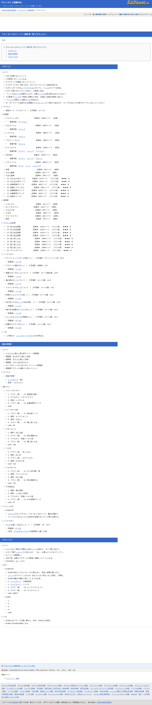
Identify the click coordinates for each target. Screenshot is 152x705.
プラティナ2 (13, 57)
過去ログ (138, 14)
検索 (104, 14)
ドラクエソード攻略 (122, 688)
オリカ (17, 94)
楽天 (140, 694)
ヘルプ (109, 14)
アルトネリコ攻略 (95, 685)
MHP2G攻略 (104, 691)
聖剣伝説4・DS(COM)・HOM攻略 (56, 688)
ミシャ (40, 94)
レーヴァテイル (27, 88)
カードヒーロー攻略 (55, 694)
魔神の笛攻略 (19, 694)
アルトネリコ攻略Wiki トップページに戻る (19, 666)
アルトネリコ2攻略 (111, 685)
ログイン (147, 14)
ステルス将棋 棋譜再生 (101, 694)
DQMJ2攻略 (84, 688)
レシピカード (13, 380)
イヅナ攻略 (30, 694)
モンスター (25, 531)
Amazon (134, 694)
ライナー (21, 151)
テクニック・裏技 (12, 678)
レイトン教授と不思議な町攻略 (121, 691)
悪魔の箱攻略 (139, 691)
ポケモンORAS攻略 (38, 685)
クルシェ (21, 136)
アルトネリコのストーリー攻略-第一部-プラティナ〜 (26, 47)
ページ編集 (118, 14)
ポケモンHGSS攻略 (9, 685)
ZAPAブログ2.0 (70, 694)
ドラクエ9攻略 (24, 691)
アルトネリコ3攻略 (126, 685)
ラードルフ (22, 122)
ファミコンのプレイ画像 (121, 694)
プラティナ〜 (40, 34)
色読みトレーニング (84, 694)
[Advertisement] (76, 22)
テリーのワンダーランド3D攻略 (101, 688)
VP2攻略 (40, 688)
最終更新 (99, 14)
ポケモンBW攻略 (23, 685)
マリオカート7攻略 (91, 691)
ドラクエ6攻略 (136, 688)
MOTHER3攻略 (60, 691)
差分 (132, 14)
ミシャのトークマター (25, 336)
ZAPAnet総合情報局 (9, 10)
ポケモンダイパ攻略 (54, 685)
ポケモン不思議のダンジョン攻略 (75, 685)
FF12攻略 (35, 691)
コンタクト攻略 (41, 694)
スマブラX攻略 (29, 688)
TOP (3, 40)
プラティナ (12, 51)
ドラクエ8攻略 (12, 691)
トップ (88, 14)
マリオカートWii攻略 (75, 691)
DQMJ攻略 (74, 688)
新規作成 (127, 14)
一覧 (92, 14)
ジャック (21, 129)
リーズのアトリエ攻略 (14, 688)
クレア (8, 317)
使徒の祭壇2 (13, 54)
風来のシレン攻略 (46, 691)
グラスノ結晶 (8, 223)
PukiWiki (15, 702)
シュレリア (36, 166)
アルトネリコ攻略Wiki (11, 2)
